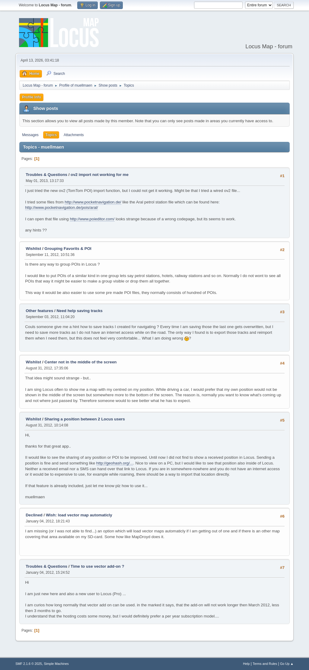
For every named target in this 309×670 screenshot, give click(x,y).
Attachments (74, 135)
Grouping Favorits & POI (67, 248)
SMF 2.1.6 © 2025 (28, 663)
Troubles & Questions (46, 174)
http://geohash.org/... (114, 463)
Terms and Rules (265, 663)
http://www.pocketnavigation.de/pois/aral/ (61, 207)
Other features (39, 310)
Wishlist (33, 248)
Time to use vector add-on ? (97, 566)
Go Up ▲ (287, 663)
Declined (34, 515)
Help (246, 663)
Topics (51, 135)
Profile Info (31, 97)
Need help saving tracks (79, 310)
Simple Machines (56, 663)
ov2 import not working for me (100, 174)
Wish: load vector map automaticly (79, 515)
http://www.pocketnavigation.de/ (93, 202)
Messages (30, 135)
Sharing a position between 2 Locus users (84, 419)
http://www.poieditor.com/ (92, 219)
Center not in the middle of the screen (80, 362)
